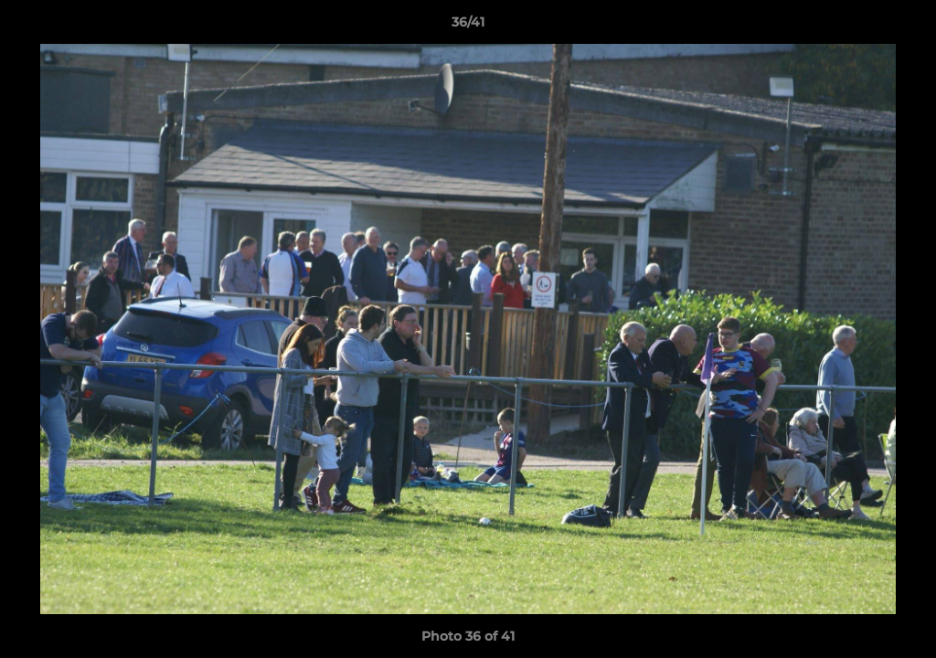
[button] (903, 26)
